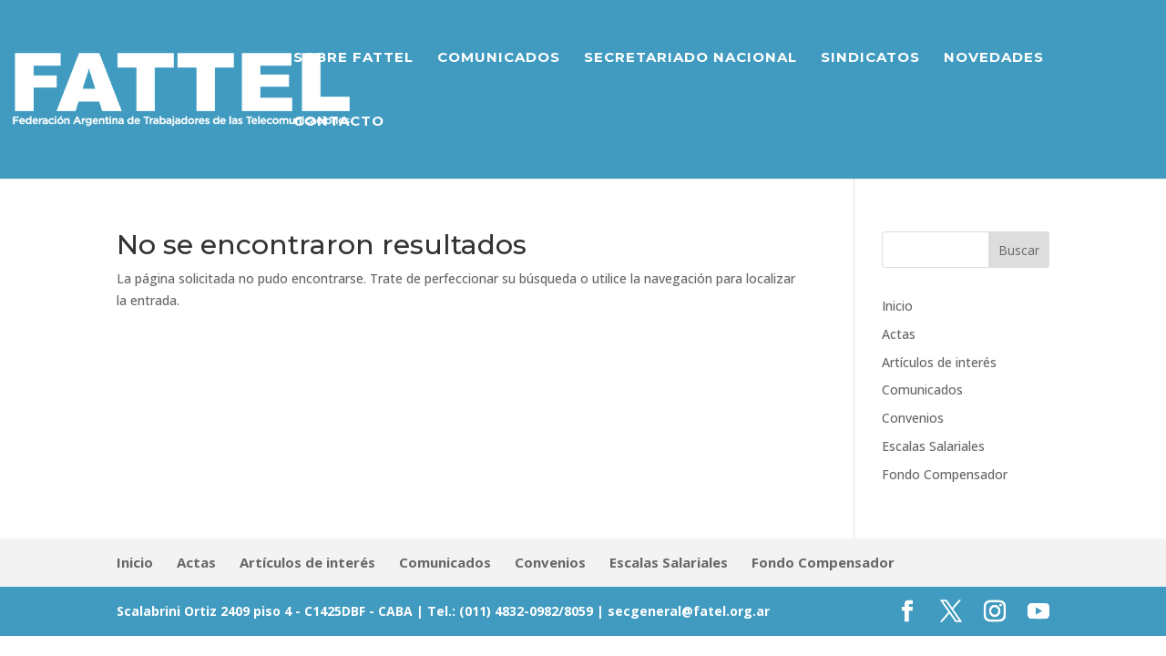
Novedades (994, 58)
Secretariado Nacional (690, 58)
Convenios (913, 417)
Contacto (338, 122)
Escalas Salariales (933, 446)
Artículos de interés (939, 362)
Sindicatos (870, 58)
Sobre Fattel (353, 58)
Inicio (897, 305)
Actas (898, 334)
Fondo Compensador (944, 474)
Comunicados (498, 58)
